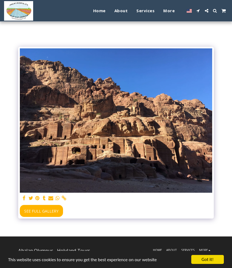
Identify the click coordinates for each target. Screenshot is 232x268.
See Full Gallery (41, 211)
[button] (198, 11)
